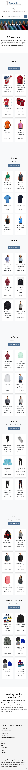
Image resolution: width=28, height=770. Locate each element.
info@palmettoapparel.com (18, 11)
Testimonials (4, 754)
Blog (2, 745)
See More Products (14, 68)
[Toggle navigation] (2, 16)
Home (2, 741)
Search (2, 750)
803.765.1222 (6, 11)
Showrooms (4, 752)
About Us (3, 743)
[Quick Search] (15, 16)
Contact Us (4, 747)
